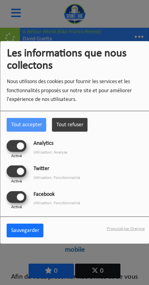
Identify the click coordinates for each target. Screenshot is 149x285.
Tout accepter (26, 125)
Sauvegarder (25, 230)
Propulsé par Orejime (126, 228)
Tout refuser (69, 125)
